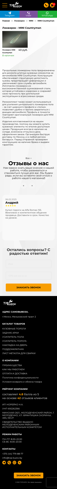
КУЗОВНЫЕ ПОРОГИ (14, 328)
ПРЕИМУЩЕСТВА (12, 365)
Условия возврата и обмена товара (22, 381)
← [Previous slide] (23, 185)
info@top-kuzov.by (12, 457)
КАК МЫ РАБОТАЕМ (13, 369)
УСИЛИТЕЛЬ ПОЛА (13, 337)
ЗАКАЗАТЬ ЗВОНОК (28, 287)
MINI (31, 21)
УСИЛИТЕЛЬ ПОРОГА (14, 341)
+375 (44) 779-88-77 (12, 453)
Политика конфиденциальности (20, 377)
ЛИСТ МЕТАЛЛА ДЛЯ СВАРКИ (19, 353)
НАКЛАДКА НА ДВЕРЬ (14, 345)
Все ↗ (28, 158)
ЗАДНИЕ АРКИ (10, 332)
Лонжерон (19, 21)
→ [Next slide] (32, 185)
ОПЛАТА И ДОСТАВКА (14, 373)
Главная (6, 21)
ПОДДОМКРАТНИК (13, 349)
